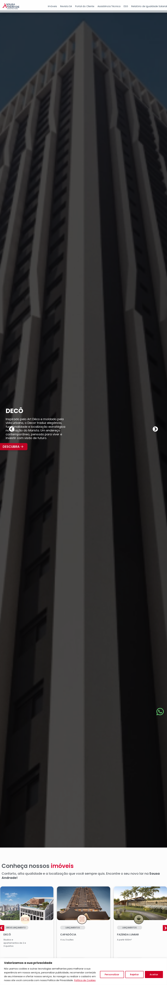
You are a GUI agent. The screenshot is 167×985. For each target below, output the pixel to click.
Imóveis (52, 6)
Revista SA (66, 6)
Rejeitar (134, 974)
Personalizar (112, 974)
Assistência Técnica (109, 6)
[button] (12, 431)
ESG (126, 6)
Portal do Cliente (84, 6)
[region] (83, 971)
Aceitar (154, 974)
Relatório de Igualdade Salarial (149, 6)
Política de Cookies (85, 980)
